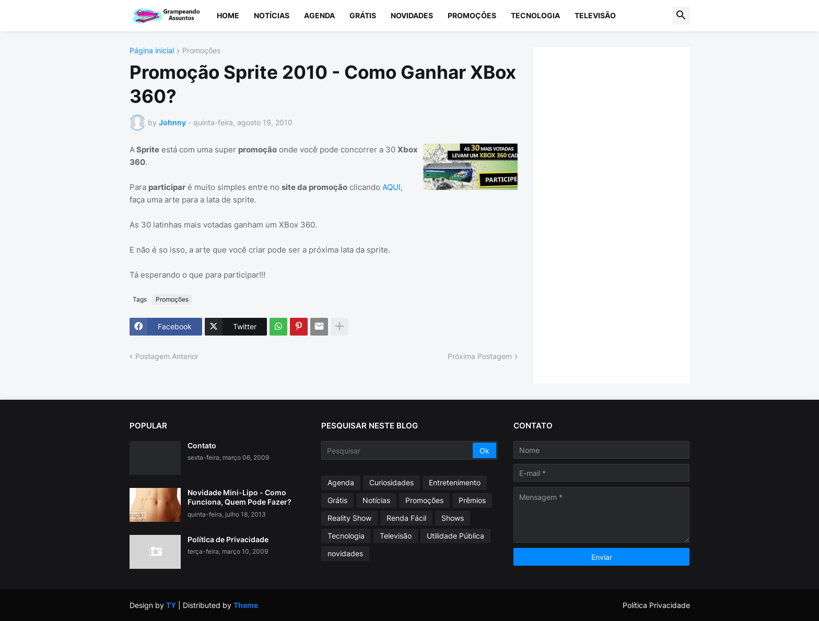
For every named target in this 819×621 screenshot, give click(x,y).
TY (171, 605)
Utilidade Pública (455, 535)
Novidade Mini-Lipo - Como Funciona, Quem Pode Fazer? (239, 497)
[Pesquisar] (398, 450)
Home (228, 15)
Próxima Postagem (480, 356)
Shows (452, 517)
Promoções (472, 15)
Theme (245, 605)
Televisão (595, 15)
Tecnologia (535, 15)
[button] (681, 16)
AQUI (391, 187)
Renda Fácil (406, 517)
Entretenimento (455, 482)
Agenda (319, 15)
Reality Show (349, 517)
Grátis (362, 15)
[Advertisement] (622, 214)
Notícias (271, 15)
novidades (345, 553)
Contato (202, 445)
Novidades (412, 15)
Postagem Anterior (166, 356)
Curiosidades (391, 482)
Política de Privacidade (228, 539)
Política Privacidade (656, 605)
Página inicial (152, 51)
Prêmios (472, 500)
